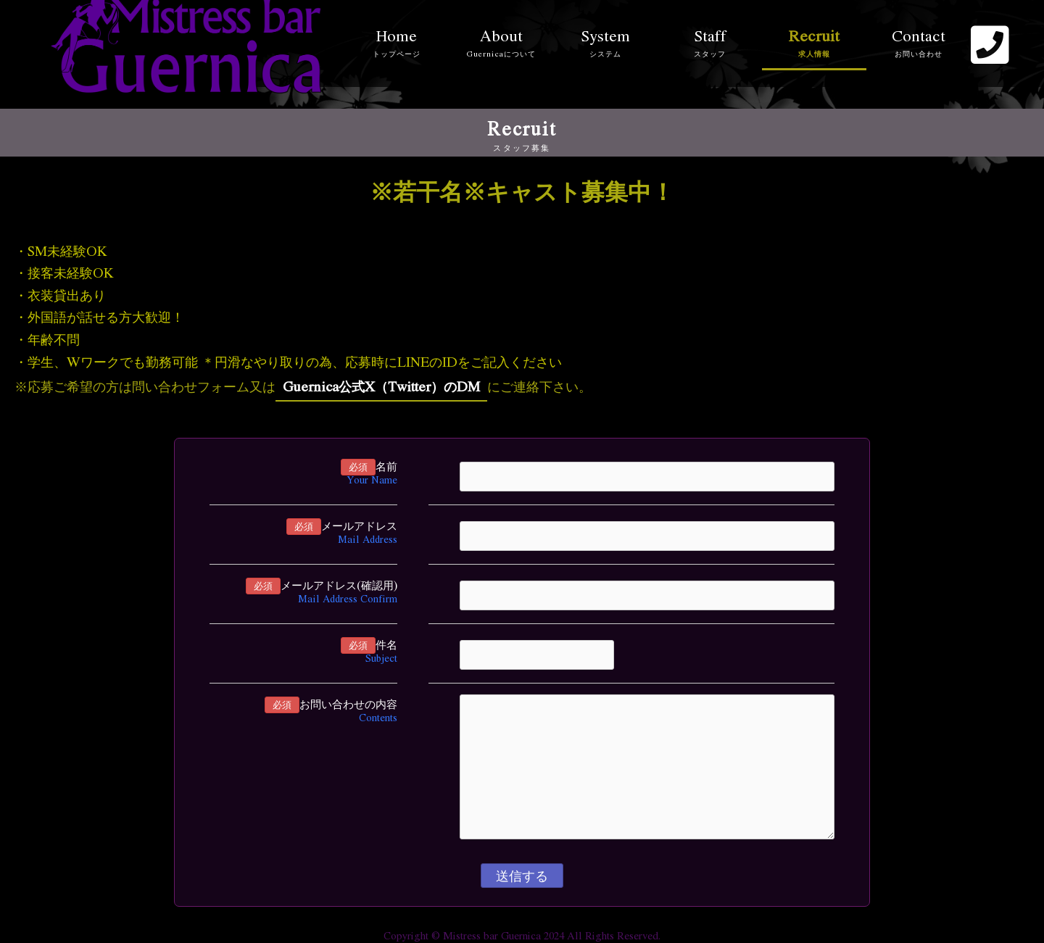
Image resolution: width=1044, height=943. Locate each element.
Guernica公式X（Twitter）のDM (381, 385)
